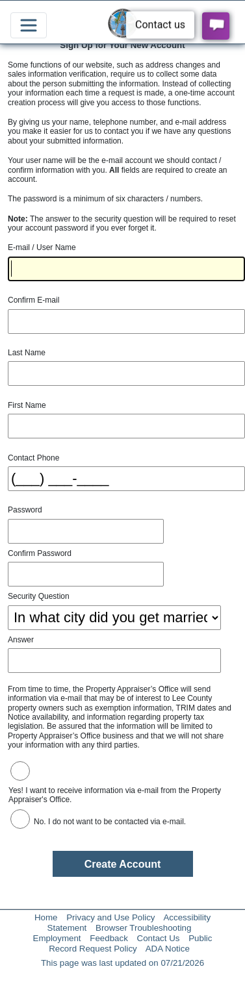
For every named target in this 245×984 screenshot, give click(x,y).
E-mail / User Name (42, 247)
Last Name (26, 352)
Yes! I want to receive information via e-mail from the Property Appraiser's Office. (114, 795)
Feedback (109, 938)
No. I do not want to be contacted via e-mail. (110, 821)
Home (46, 917)
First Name (27, 405)
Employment (57, 938)
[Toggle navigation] (28, 25)
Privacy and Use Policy (110, 917)
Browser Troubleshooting (143, 928)
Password (25, 509)
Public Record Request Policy (130, 943)
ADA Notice (168, 948)
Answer (21, 639)
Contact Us (158, 938)
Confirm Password (39, 553)
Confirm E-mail (33, 300)
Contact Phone (33, 457)
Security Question (39, 596)
